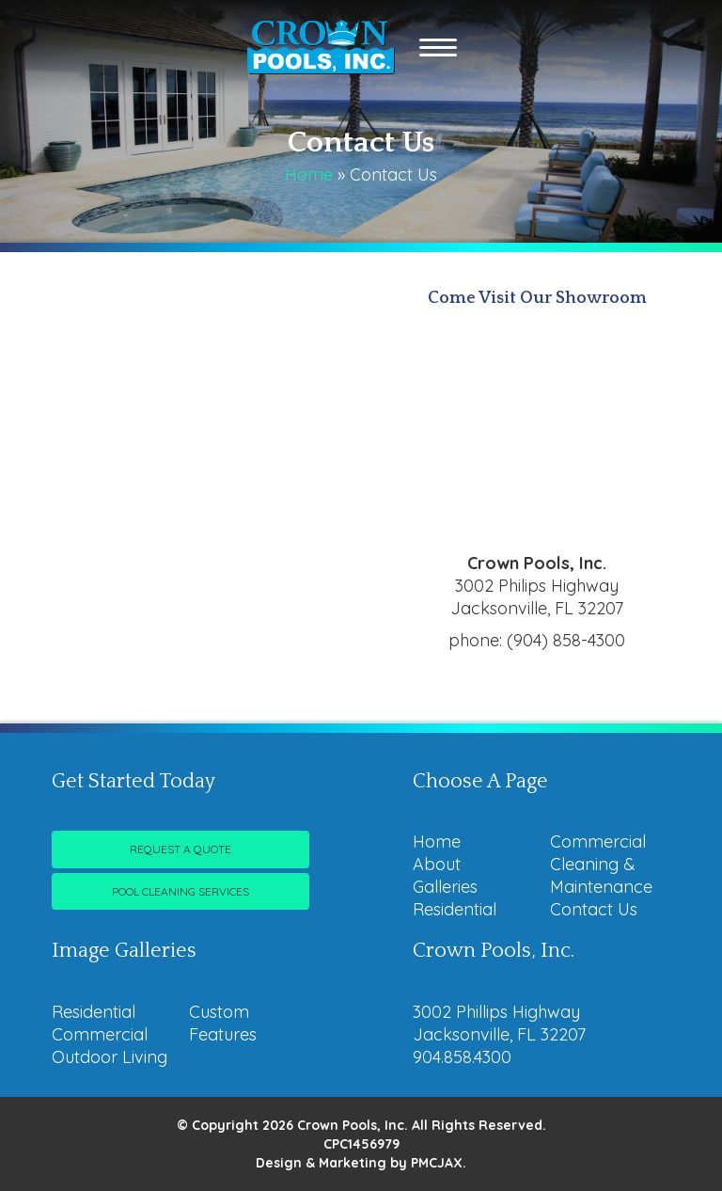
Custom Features (223, 1023)
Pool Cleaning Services (180, 891)
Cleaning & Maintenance (601, 875)
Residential (454, 909)
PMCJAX (437, 1162)
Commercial (598, 841)
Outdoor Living (109, 1057)
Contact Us (593, 909)
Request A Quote (180, 849)
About (437, 864)
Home (309, 174)
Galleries (445, 886)
